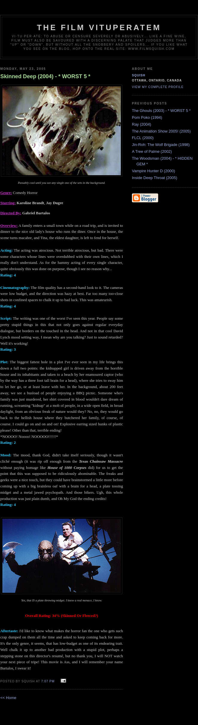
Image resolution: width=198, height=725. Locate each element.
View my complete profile (158, 87)
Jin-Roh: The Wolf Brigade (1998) (161, 144)
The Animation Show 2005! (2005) (161, 131)
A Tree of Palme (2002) (152, 151)
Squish (138, 75)
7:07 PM (48, 681)
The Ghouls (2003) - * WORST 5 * (161, 110)
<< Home (8, 697)
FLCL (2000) (143, 138)
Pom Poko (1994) (147, 117)
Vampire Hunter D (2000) (153, 171)
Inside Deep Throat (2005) (154, 178)
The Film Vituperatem (99, 27)
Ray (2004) (141, 124)
